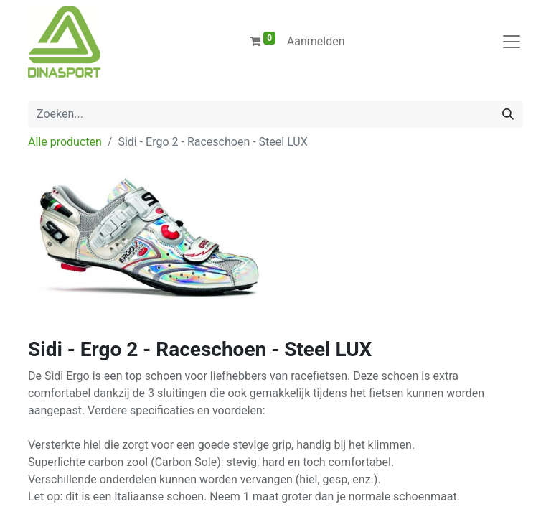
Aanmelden (316, 41)
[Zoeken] (508, 114)
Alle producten (65, 142)
